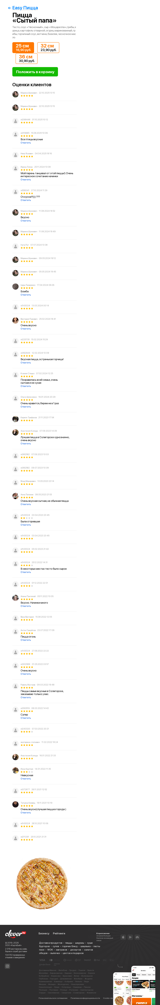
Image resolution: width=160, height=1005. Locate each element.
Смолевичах (53, 993)
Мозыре (52, 984)
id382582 (25, 454)
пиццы (68, 942)
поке (41, 949)
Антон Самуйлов (28, 630)
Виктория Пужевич (29, 319)
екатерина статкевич (30, 742)
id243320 (25, 729)
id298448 (25, 119)
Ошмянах (77, 987)
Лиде (86, 981)
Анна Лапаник (27, 494)
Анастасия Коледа (29, 431)
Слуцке (42, 993)
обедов (43, 953)
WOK (50, 949)
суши (89, 942)
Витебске (63, 970)
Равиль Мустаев (28, 685)
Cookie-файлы (109, 998)
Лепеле (78, 981)
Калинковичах (45, 981)
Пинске (87, 987)
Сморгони (66, 993)
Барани (68, 973)
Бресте (91, 970)
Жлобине (78, 979)
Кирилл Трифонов (29, 417)
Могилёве (43, 973)
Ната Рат (25, 245)
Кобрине (69, 981)
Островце (66, 987)
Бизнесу (44, 933)
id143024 (25, 305)
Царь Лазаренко (28, 285)
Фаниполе (91, 993)
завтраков (61, 949)
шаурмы (79, 942)
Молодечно (63, 984)
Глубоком (43, 979)
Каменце (58, 981)
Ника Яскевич (27, 153)
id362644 (25, 353)
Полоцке (43, 990)
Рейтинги (59, 933)
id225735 (25, 339)
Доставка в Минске (47, 970)
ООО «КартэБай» (13, 945)
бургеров (44, 946)
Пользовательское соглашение (53, 998)
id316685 (25, 133)
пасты (96, 946)
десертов (75, 949)
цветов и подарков (73, 953)
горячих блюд (70, 946)
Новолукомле (77, 984)
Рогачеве (73, 990)
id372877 (25, 789)
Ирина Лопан (27, 167)
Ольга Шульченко (29, 397)
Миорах (42, 984)
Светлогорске (86, 990)
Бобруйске (44, 976)
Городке (54, 979)
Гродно (72, 970)
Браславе (67, 976)
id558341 (25, 190)
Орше (56, 987)
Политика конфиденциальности (85, 998)
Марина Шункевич (29, 93)
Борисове (56, 976)
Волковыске (87, 976)
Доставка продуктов (50, 942)
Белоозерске (80, 973)
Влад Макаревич (28, 481)
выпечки (55, 953)
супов (56, 946)
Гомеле (82, 970)
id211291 (25, 837)
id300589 (25, 664)
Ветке (76, 976)
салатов (88, 949)
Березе (91, 973)
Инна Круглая (27, 769)
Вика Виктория (27, 617)
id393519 (25, 708)
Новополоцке (45, 987)
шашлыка (85, 946)
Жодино (88, 979)
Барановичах (56, 973)
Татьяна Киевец (28, 803)
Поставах (53, 990)
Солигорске (79, 993)
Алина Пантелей (28, 596)
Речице (63, 990)
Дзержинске (66, 979)
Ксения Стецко (27, 373)
